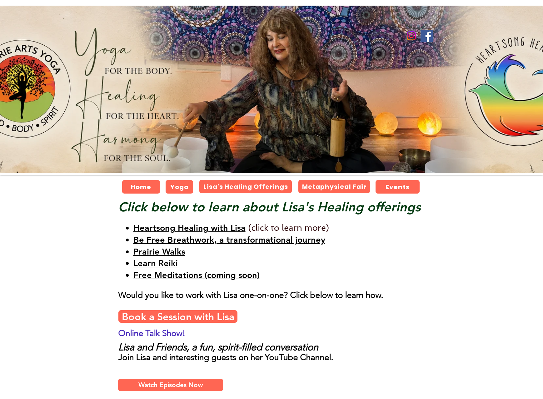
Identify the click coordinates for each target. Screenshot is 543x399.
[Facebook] (427, 36)
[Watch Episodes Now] (170, 385)
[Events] (398, 187)
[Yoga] (179, 187)
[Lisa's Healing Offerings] (245, 186)
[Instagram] (411, 36)
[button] (159, 251)
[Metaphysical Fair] (334, 186)
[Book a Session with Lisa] (177, 316)
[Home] (141, 187)
